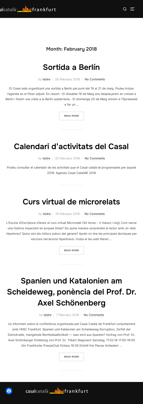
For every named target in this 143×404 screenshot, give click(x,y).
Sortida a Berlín (71, 67)
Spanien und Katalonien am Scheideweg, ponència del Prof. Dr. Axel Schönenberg (71, 292)
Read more (74, 115)
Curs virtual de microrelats (71, 202)
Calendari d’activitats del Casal (71, 146)
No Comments (95, 79)
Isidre (46, 79)
